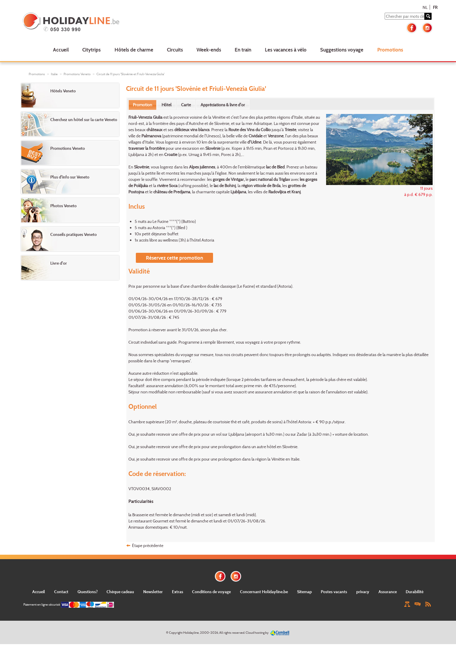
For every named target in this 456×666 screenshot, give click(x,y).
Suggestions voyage (341, 49)
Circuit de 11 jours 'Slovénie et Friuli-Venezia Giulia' (130, 74)
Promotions (390, 49)
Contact (61, 591)
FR (435, 7)
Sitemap (304, 591)
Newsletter (153, 591)
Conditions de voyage (211, 591)
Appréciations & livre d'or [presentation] (223, 104)
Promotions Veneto (77, 74)
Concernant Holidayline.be (264, 591)
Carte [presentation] (186, 104)
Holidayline (191, 632)
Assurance (387, 591)
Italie (54, 74)
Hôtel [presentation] (166, 104)
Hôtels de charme (134, 49)
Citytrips (91, 49)
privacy (362, 591)
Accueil (61, 49)
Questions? (88, 591)
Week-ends (208, 49)
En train (243, 49)
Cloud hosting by (257, 632)
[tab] (142, 105)
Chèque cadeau (120, 591)
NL (425, 7)
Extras (177, 591)
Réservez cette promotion (174, 258)
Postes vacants (334, 591)
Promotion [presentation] (142, 104)
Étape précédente (147, 545)
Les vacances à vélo (286, 49)
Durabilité (414, 591)
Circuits (175, 49)
